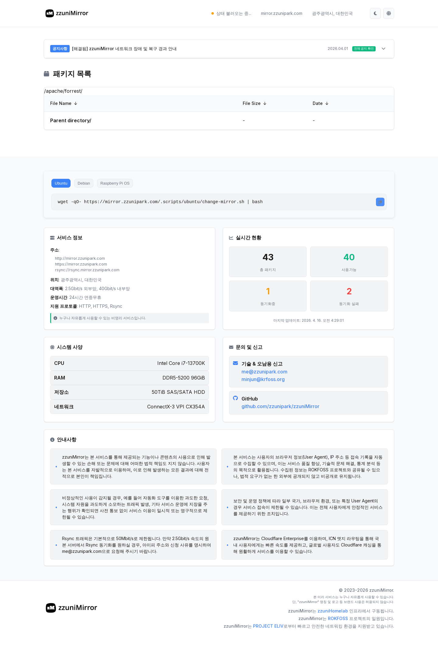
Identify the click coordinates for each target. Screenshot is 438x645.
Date (318, 104)
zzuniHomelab (333, 620)
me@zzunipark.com (266, 379)
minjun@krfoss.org (264, 387)
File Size (252, 104)
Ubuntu (64, 185)
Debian (92, 185)
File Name (60, 104)
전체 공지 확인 (361, 49)
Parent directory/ (70, 122)
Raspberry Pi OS (129, 185)
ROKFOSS (338, 628)
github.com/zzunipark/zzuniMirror (282, 414)
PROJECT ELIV (268, 635)
